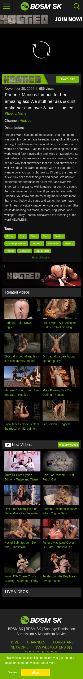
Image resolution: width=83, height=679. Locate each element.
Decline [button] (12, 672)
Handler (10, 251)
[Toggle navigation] (6, 6)
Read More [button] (48, 662)
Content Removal (41, 652)
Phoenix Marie (15, 113)
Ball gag (10, 236)
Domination (37, 243)
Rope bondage (42, 251)
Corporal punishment (16, 243)
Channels (36, 642)
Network (19, 647)
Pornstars (63, 642)
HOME (14, 642)
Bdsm (22, 236)
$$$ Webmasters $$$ (53, 647)
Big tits (34, 236)
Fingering (69, 243)
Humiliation (24, 251)
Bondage (59, 236)
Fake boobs (53, 243)
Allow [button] (35, 672)
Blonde (46, 236)
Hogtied (25, 120)
